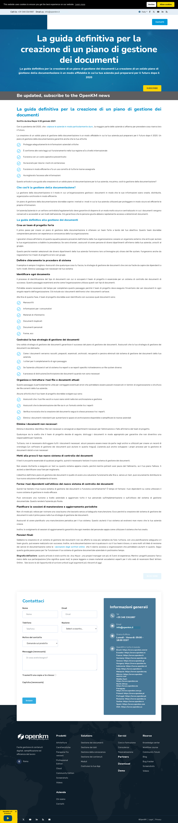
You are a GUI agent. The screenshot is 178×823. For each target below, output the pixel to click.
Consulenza (123, 747)
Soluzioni (77, 22)
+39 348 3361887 (26, 12)
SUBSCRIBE (152, 89)
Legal (151, 820)
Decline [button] (151, 4)
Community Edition (65, 773)
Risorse (114, 22)
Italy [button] (142, 12)
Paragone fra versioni (62, 754)
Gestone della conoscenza (93, 752)
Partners (101, 22)
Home (54, 22)
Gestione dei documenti (92, 743)
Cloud (59, 768)
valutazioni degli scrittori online (70, 547)
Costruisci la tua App (90, 766)
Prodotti (65, 22)
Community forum (151, 752)
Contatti (160, 22)
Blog (145, 757)
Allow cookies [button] (166, 4)
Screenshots (62, 778)
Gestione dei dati (89, 747)
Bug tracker (148, 761)
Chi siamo (60, 799)
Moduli (84, 761)
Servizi (89, 22)
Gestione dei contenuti (91, 757)
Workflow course (150, 747)
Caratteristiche (63, 747)
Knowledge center (151, 743)
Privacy (158, 820)
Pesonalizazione (125, 752)
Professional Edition (62, 762)
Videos (59, 782)
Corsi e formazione (127, 743)
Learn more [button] (80, 4)
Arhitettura (61, 743)
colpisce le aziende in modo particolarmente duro (70, 126)
